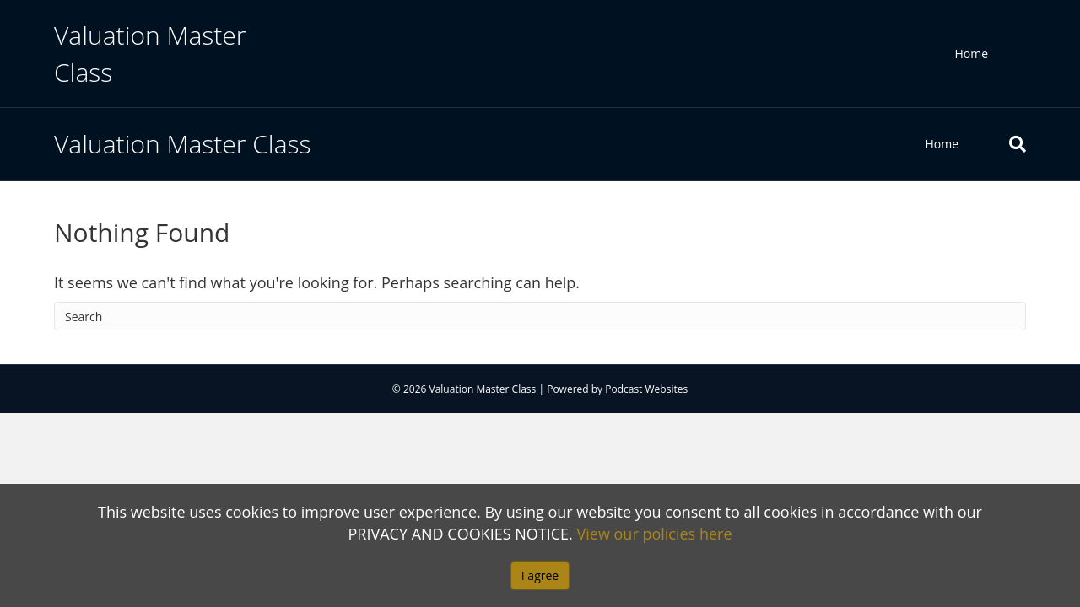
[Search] (1005, 144)
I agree (540, 575)
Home (971, 54)
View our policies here (654, 534)
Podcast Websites (646, 389)
